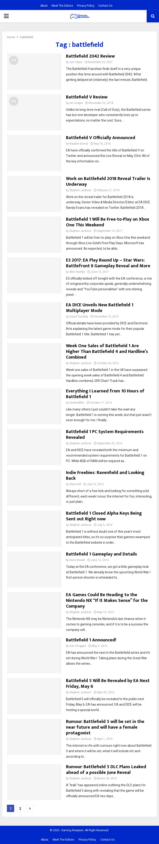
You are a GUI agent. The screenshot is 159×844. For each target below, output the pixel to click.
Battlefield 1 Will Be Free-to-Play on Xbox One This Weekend (107, 222)
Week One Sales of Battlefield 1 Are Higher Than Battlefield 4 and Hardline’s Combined (107, 351)
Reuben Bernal (78, 143)
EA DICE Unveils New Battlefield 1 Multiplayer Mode (99, 308)
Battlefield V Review (86, 97)
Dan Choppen (77, 646)
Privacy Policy (85, 5)
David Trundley (78, 316)
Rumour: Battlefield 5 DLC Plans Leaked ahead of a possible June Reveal (106, 769)
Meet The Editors (62, 5)
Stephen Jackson (80, 190)
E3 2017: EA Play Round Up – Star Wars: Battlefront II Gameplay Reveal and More (108, 263)
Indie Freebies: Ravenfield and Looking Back (105, 475)
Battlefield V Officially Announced (100, 138)
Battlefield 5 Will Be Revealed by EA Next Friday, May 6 (108, 683)
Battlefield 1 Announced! (91, 640)
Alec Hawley (77, 271)
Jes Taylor (75, 62)
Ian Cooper (76, 103)
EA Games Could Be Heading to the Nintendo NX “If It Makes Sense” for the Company (107, 600)
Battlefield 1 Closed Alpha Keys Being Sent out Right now (104, 516)
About (44, 5)
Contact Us (105, 5)
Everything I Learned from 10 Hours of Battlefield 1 (105, 394)
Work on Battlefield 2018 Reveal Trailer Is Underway (108, 181)
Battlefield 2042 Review (90, 56)
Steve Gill (75, 484)
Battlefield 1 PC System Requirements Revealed (105, 434)
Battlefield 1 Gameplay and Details (101, 554)
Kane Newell (77, 560)
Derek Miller (76, 402)
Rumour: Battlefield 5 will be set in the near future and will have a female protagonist (105, 727)
